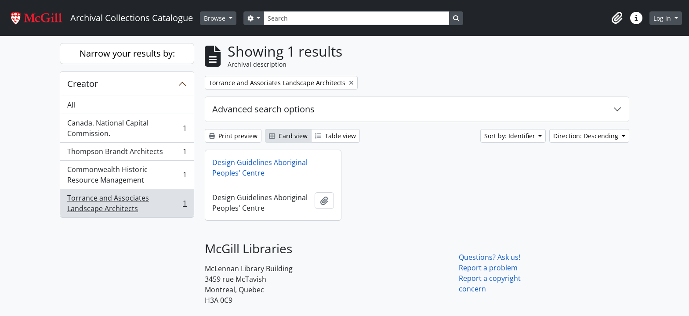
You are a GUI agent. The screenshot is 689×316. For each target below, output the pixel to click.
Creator (82, 84)
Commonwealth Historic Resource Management (127, 175)
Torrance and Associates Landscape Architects (127, 203)
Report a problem (488, 268)
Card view (288, 136)
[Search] (356, 18)
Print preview (233, 136)
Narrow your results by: (127, 53)
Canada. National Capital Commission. (127, 128)
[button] (617, 18)
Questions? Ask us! (489, 257)
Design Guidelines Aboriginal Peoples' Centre (260, 168)
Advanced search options (263, 109)
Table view (335, 136)
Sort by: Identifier (510, 136)
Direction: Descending (586, 136)
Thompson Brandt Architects (127, 153)
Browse (215, 18)
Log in (663, 18)
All (71, 105)
